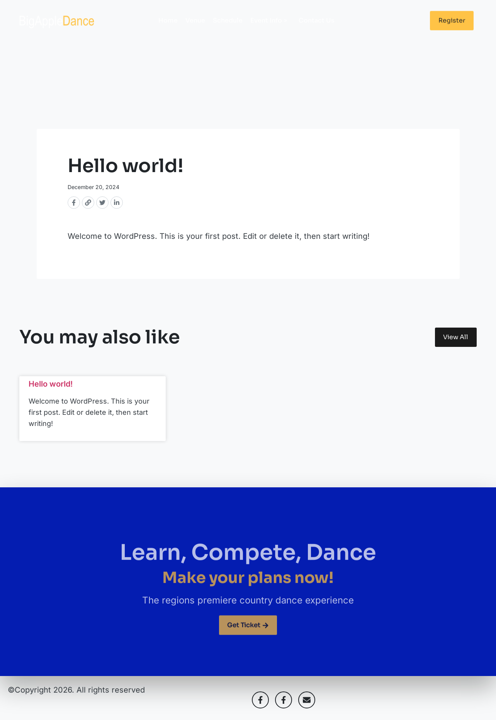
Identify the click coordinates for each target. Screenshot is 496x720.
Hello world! (51, 386)
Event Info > (270, 26)
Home (168, 26)
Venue (195, 26)
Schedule (228, 26)
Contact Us (317, 26)
